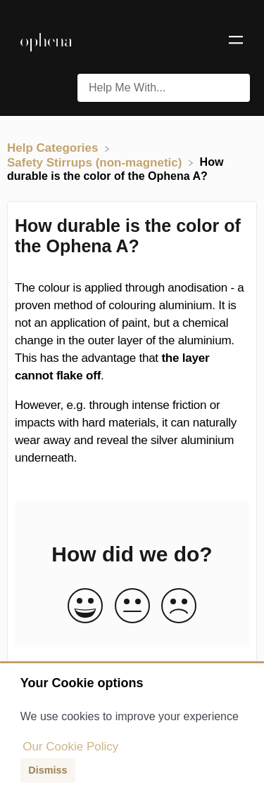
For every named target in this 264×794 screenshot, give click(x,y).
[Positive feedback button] (85, 606)
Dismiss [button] (47, 770)
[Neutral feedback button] (132, 606)
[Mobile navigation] (236, 42)
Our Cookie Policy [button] (70, 746)
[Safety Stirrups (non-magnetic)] (96, 162)
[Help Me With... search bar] (163, 88)
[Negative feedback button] (179, 606)
